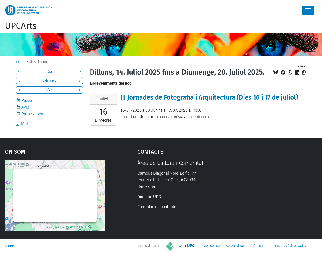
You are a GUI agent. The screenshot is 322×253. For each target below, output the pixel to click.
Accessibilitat (235, 245)
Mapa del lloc (210, 245)
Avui (25, 107)
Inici (19, 61)
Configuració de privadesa (289, 245)
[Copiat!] (304, 72)
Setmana (49, 80)
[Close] (308, 10)
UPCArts (21, 26)
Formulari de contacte (156, 206)
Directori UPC (149, 196)
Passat (27, 100)
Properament (32, 113)
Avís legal (256, 245)
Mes (49, 90)
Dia (49, 71)
